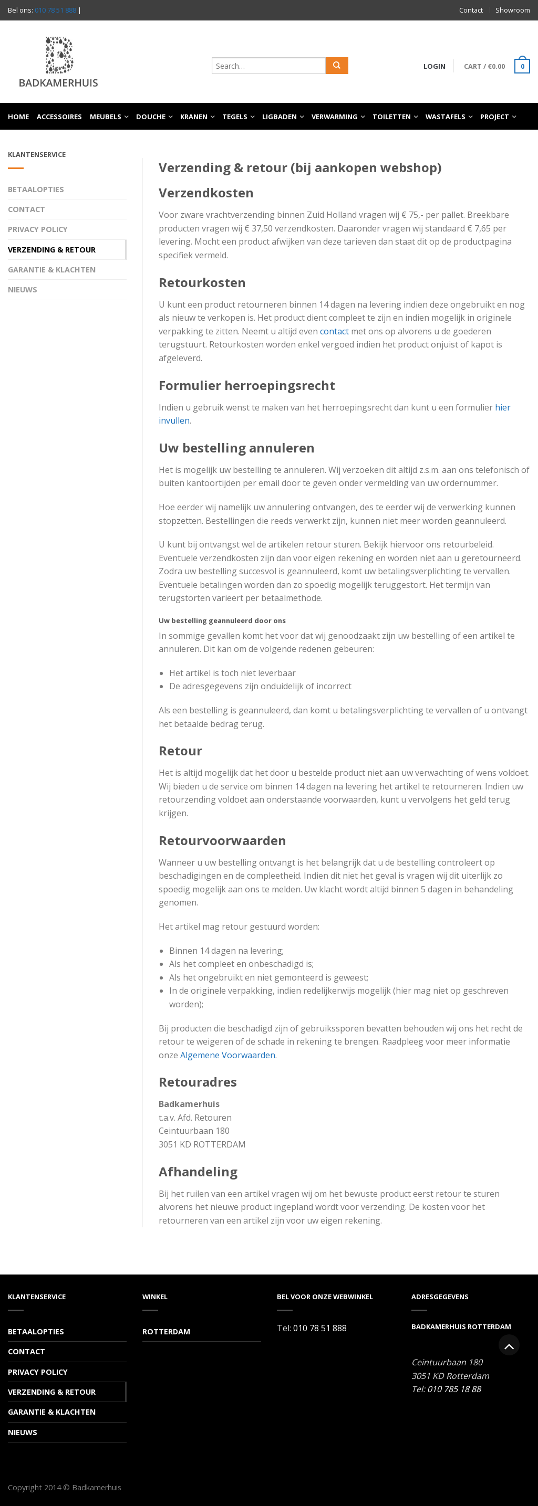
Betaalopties (36, 189)
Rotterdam (166, 1331)
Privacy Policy (38, 229)
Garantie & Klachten (52, 270)
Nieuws (22, 289)
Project (494, 116)
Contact (471, 10)
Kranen (194, 116)
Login (434, 66)
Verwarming (335, 116)
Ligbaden (279, 116)
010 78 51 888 (55, 10)
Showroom (512, 10)
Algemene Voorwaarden (227, 1055)
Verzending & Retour (52, 250)
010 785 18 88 (454, 1389)
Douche (150, 116)
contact (334, 331)
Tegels (234, 116)
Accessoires (59, 116)
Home (18, 116)
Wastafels (445, 116)
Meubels (105, 116)
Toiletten (392, 116)
